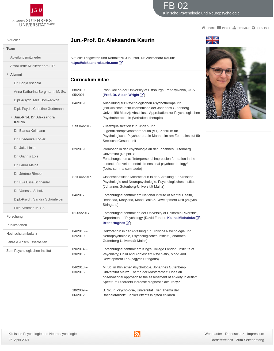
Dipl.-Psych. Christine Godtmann (39, 109)
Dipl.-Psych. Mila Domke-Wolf (36, 100)
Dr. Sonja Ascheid (27, 83)
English (263, 28)
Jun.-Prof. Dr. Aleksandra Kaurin (34, 119)
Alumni (16, 74)
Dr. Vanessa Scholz (29, 191)
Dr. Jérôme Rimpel (28, 174)
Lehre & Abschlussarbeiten (26, 242)
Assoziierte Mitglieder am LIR (32, 66)
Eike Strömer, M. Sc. (29, 208)
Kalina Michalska (181, 218)
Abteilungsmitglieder (25, 57)
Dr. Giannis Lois (26, 156)
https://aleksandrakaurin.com (94, 63)
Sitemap (243, 28)
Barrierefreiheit (222, 340)
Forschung (14, 216)
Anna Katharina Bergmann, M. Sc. (40, 92)
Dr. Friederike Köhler (29, 139)
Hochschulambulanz (21, 234)
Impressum (255, 334)
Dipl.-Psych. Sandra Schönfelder (38, 199)
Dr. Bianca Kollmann (29, 131)
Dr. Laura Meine (26, 165)
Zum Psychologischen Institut (28, 251)
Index (226, 28)
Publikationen (16, 225)
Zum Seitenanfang (250, 340)
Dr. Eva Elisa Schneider (32, 182)
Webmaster (213, 334)
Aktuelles (13, 40)
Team (10, 49)
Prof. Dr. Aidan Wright (121, 95)
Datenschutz (234, 334)
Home (211, 28)
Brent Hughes (114, 223)
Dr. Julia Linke (24, 148)
